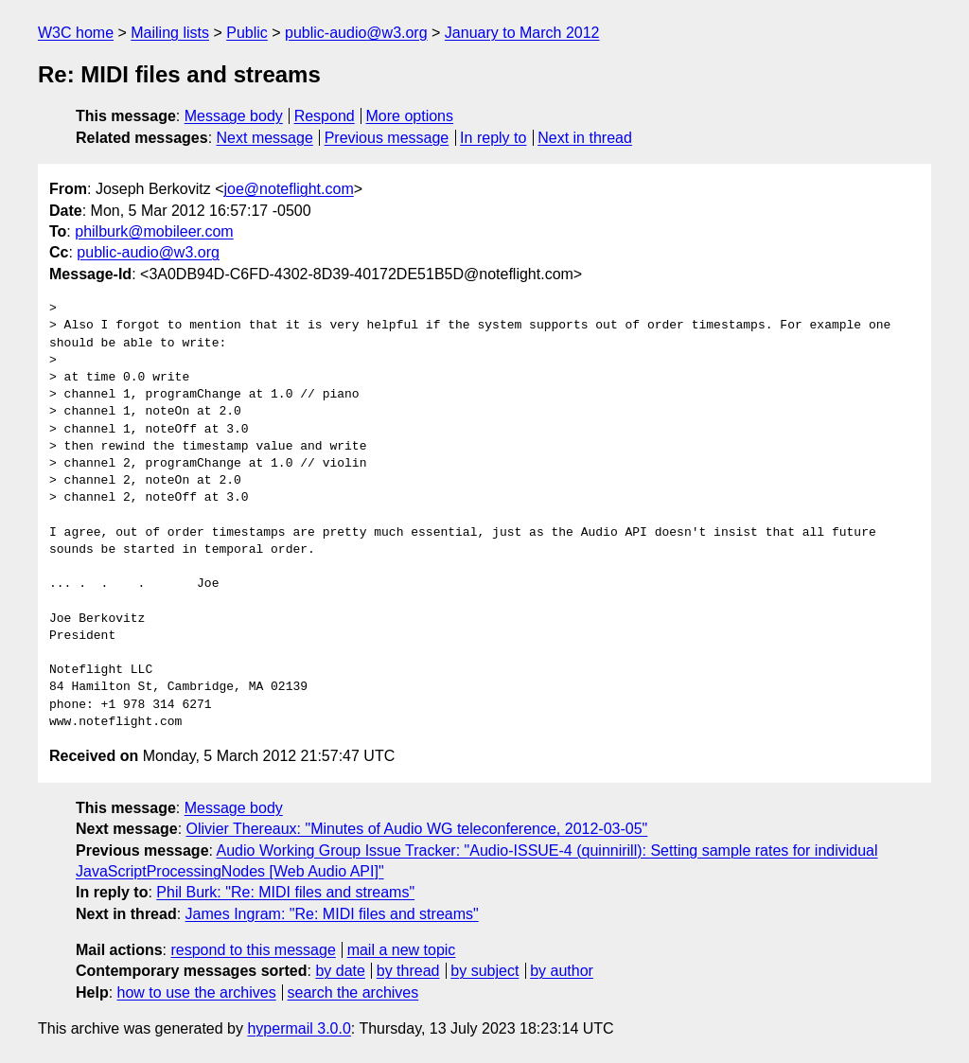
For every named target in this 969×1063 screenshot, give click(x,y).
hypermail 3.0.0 (298, 1028)
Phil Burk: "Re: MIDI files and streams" (285, 892)
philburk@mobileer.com (154, 231)
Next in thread (584, 138)
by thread (408, 971)
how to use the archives (196, 992)
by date (339, 971)
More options (410, 116)
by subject (484, 971)
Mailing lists (170, 33)
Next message (265, 138)
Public (247, 33)
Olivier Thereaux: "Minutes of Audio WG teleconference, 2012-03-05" (417, 829)
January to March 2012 (522, 33)
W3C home (76, 33)
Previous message (387, 138)
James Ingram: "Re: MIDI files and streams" (332, 914)
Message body (234, 116)
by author (561, 971)
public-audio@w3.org (356, 33)
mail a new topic (401, 950)
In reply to (493, 138)
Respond (324, 116)
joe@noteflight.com (289, 189)
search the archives (353, 992)
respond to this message (252, 950)
